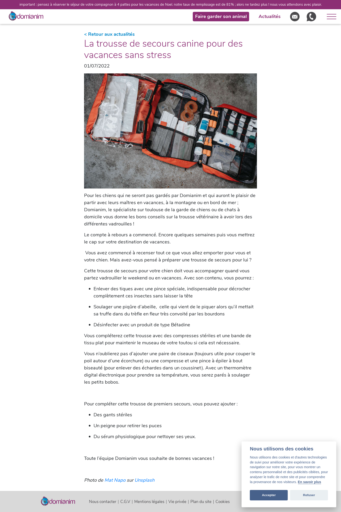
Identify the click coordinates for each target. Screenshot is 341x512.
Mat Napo (115, 480)
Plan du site (200, 501)
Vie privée (177, 501)
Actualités (270, 16)
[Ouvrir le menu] (329, 16)
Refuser (309, 495)
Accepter (269, 495)
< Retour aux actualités (109, 34)
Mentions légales (149, 501)
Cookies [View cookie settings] (222, 501)
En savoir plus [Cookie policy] (309, 482)
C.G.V (125, 501)
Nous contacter (102, 501)
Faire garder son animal (221, 16)
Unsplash (144, 480)
